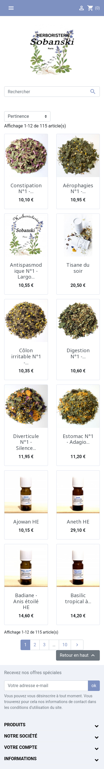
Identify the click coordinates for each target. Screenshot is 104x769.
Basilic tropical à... (78, 598)
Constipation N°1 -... (26, 188)
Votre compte (20, 747)
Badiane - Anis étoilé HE (26, 601)
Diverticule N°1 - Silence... (26, 442)
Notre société (20, 736)
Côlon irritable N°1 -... (26, 356)
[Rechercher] (52, 91)
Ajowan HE (26, 521)
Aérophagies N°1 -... (78, 188)
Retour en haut (78, 655)
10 (64, 644)
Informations (20, 758)
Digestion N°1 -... (78, 353)
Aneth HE (78, 521)
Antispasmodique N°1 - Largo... (26, 270)
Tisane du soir (78, 267)
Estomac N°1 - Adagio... (78, 439)
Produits (15, 724)
